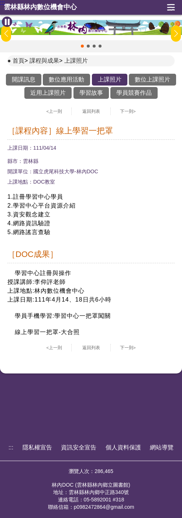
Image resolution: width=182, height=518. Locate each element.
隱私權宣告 (37, 447)
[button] (82, 46)
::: (2, 3)
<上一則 (54, 111)
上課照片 (76, 61)
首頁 (18, 61)
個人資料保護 (123, 447)
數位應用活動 (66, 79)
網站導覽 (162, 447)
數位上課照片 (152, 79)
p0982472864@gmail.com (104, 507)
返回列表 (91, 111)
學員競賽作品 (134, 93)
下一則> (128, 111)
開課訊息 (23, 79)
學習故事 (91, 93)
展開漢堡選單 (171, 7)
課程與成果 (44, 61)
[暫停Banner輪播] (7, 22)
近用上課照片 (48, 93)
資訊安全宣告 (78, 447)
